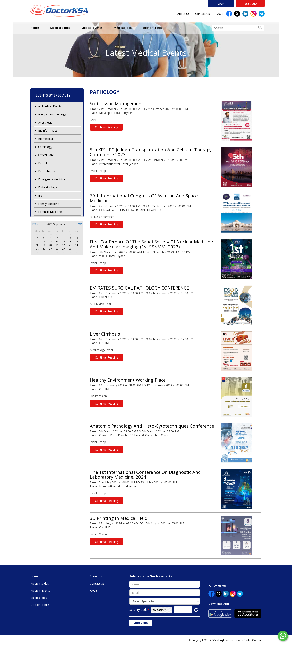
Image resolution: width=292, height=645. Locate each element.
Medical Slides (60, 28)
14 (57, 241)
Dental (42, 163)
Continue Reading (106, 127)
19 (44, 245)
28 (37, 234)
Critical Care (46, 155)
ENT (41, 195)
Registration (250, 3)
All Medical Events (50, 106)
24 (76, 245)
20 (50, 245)
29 (44, 234)
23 (70, 245)
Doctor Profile (152, 28)
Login (221, 3)
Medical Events (91, 28)
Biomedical (45, 139)
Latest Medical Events (146, 52)
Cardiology (45, 147)
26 (44, 248)
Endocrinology (47, 187)
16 (70, 241)
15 (63, 241)
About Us (183, 14)
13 (50, 241)
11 (37, 241)
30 (50, 234)
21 (57, 245)
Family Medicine (48, 204)
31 (57, 234)
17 (76, 241)
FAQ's (219, 14)
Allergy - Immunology (52, 114)
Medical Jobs (123, 28)
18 (37, 245)
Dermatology (47, 171)
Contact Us (202, 14)
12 (44, 241)
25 (37, 248)
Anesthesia (45, 122)
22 (63, 245)
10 (76, 237)
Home (34, 28)
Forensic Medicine (50, 212)
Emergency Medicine (51, 179)
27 (50, 248)
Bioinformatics (47, 130)
